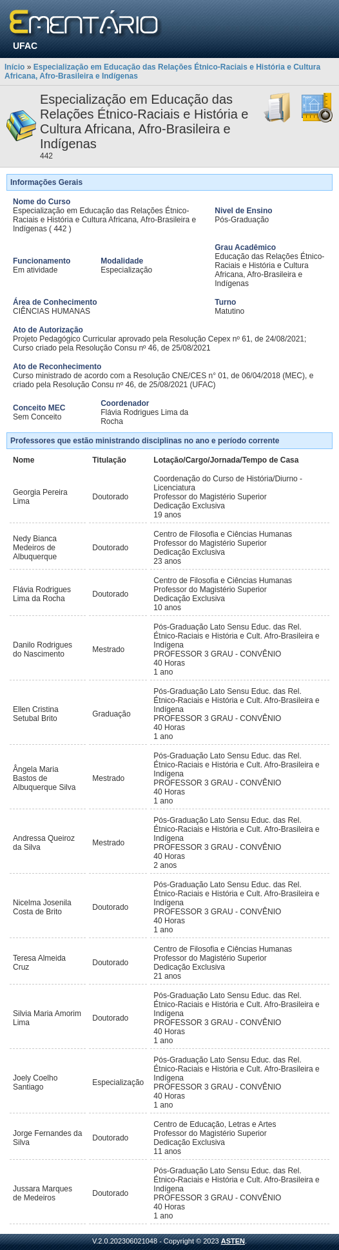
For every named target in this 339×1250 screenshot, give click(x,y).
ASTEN (233, 1241)
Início (14, 67)
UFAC (25, 46)
